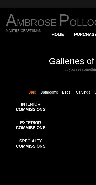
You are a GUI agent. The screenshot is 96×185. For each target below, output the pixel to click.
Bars (32, 92)
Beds (66, 92)
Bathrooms (49, 92)
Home (58, 34)
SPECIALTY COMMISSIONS (31, 144)
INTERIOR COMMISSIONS (31, 107)
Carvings (83, 92)
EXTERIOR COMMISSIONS (31, 125)
